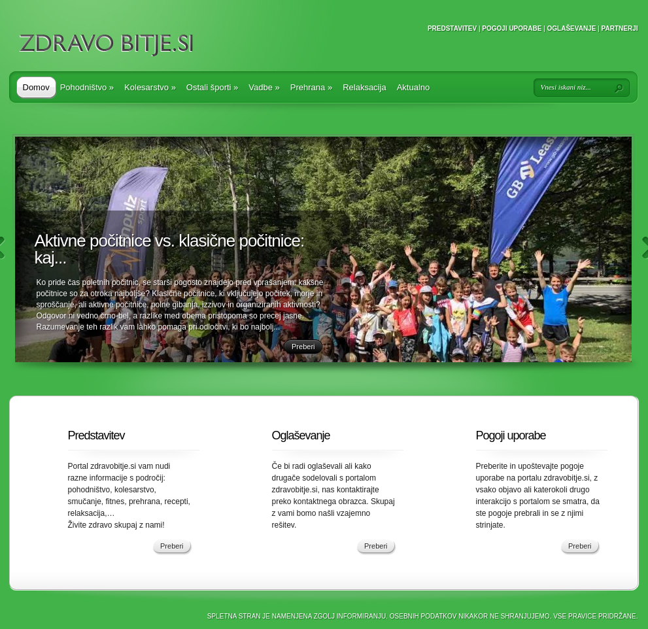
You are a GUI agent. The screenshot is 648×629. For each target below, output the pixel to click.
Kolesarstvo (150, 87)
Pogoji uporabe (511, 28)
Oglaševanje (571, 28)
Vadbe (263, 87)
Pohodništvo (87, 87)
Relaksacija (364, 87)
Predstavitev (452, 28)
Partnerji (620, 28)
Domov (36, 87)
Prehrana (311, 87)
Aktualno (413, 87)
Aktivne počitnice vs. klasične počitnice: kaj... (170, 249)
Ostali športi (212, 87)
